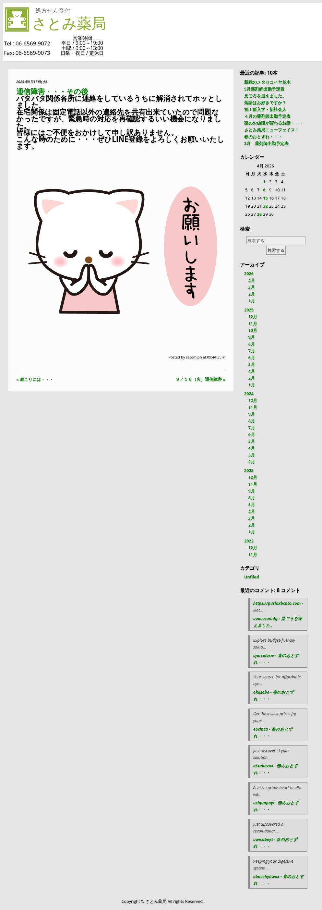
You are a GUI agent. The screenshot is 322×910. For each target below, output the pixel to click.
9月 (251, 337)
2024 (249, 393)
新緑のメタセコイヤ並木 (267, 82)
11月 (252, 323)
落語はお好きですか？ (265, 102)
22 (265, 206)
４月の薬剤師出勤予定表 (267, 116)
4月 (251, 280)
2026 (249, 273)
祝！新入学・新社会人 (265, 109)
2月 (251, 294)
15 (265, 198)
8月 (251, 344)
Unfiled (251, 577)
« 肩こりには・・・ (35, 379)
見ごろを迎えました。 (265, 96)
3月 (251, 287)
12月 (252, 317)
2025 (249, 310)
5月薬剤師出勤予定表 (264, 89)
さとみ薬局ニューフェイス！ (271, 130)
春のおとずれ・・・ (263, 137)
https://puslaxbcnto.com (277, 603)
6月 (251, 357)
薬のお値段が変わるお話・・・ (273, 123)
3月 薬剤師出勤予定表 (266, 143)
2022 (249, 541)
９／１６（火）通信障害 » (200, 379)
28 (259, 214)
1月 (251, 301)
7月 (251, 351)
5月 (251, 364)
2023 (249, 470)
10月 (252, 330)
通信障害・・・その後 (52, 91)
